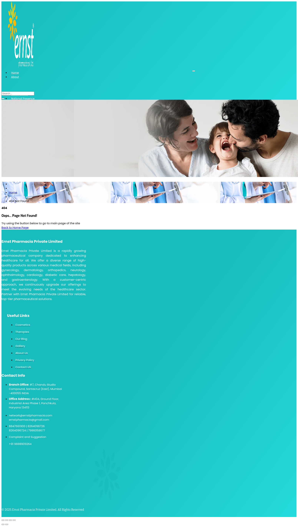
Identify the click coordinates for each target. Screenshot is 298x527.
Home (15, 72)
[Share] (10, 520)
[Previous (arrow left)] (2, 524)
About (15, 77)
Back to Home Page (15, 227)
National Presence (23, 98)
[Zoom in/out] (2, 520)
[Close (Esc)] (14, 520)
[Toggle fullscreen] (6, 520)
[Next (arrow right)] (6, 524)
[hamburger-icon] (193, 71)
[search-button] (2, 98)
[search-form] (17, 93)
